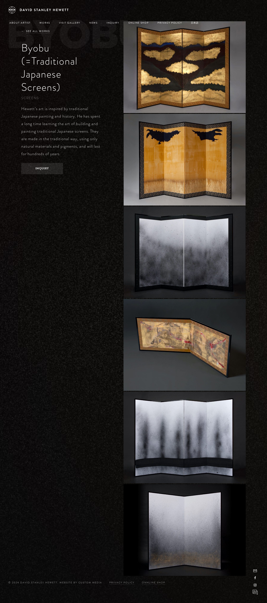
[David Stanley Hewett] (38, 10)
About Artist (19, 23)
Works (44, 23)
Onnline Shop (153, 582)
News (93, 23)
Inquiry (113, 23)
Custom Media (90, 582)
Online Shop (138, 23)
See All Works (38, 31)
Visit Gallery (69, 23)
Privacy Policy (169, 23)
